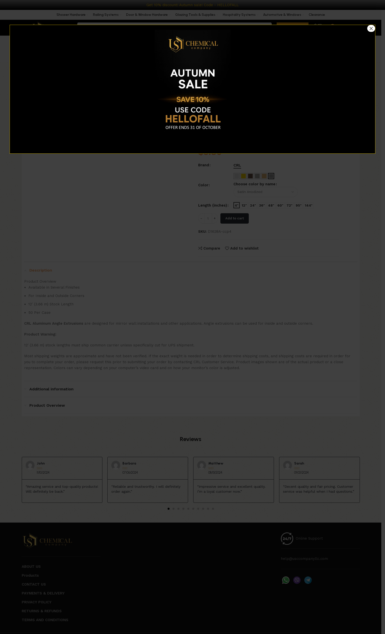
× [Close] (371, 28)
